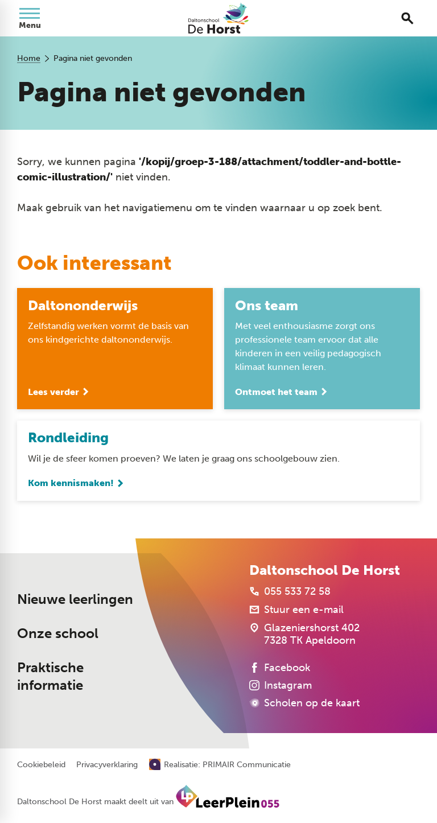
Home (28, 58)
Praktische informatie (50, 677)
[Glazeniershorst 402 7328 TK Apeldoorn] (304, 634)
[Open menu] (29, 18)
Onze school (57, 634)
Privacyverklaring (107, 764)
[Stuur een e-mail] (296, 610)
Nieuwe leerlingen (75, 600)
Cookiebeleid (41, 764)
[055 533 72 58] (290, 592)
